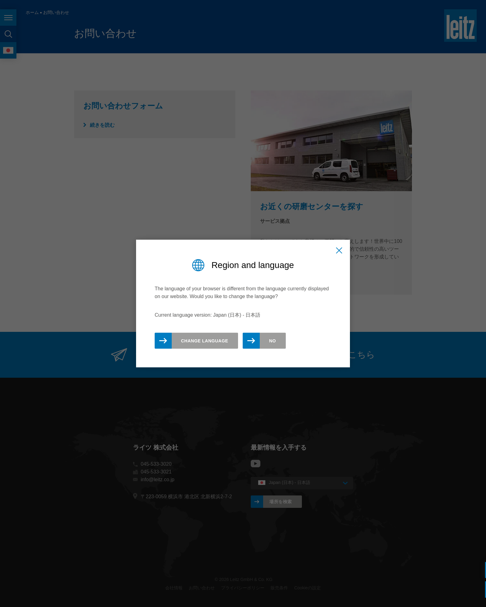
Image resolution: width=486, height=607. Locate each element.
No (272, 340)
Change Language (204, 340)
